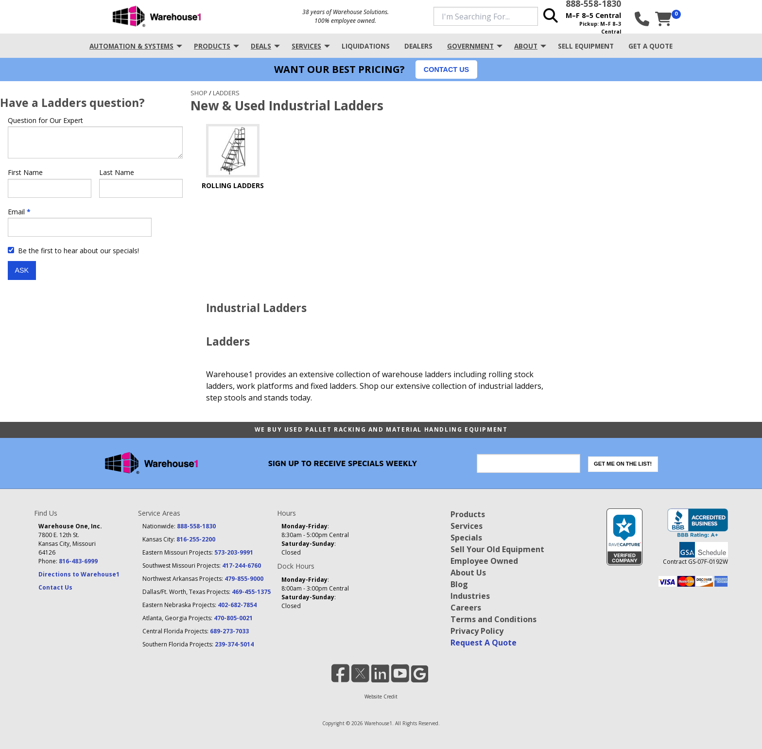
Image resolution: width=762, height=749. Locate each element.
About (525, 46)
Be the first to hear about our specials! (73, 250)
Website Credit (381, 696)
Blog (459, 584)
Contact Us (55, 587)
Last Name (116, 172)
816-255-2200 (195, 539)
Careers (465, 607)
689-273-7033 (229, 631)
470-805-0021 (233, 618)
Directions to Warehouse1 (79, 574)
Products (212, 46)
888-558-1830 (196, 526)
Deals (261, 46)
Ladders (226, 92)
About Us (468, 572)
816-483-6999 (78, 561)
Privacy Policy (476, 631)
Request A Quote (483, 642)
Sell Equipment (586, 46)
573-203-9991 (233, 552)
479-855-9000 (244, 579)
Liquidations (366, 46)
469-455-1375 (251, 592)
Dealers (418, 46)
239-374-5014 (234, 644)
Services (306, 46)
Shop (199, 92)
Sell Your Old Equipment (497, 549)
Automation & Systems (131, 46)
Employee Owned (484, 561)
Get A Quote (650, 46)
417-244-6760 (241, 565)
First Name (25, 172)
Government (470, 46)
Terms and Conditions (493, 619)
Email (16, 211)
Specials (466, 537)
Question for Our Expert (45, 120)
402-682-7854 (237, 605)
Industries (470, 596)
